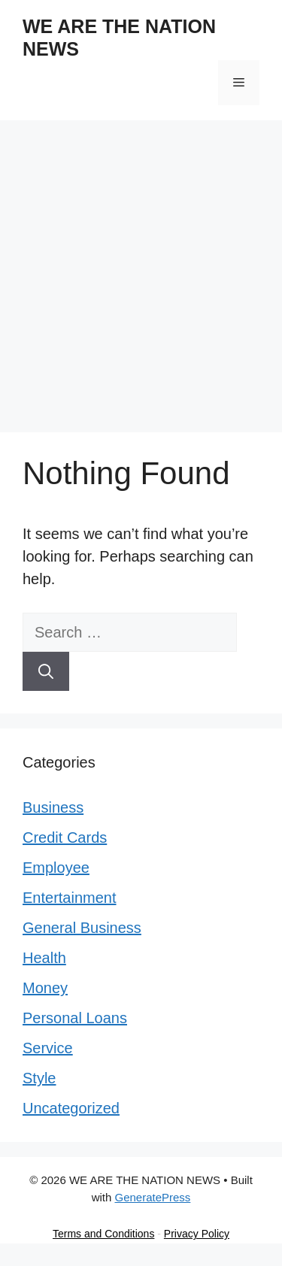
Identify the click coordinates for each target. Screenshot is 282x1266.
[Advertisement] (141, 269)
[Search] (46, 671)
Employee (56, 867)
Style (39, 1078)
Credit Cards (65, 837)
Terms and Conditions (103, 1234)
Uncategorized (71, 1108)
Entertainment (70, 897)
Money (45, 988)
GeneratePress (152, 1197)
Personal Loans (75, 1018)
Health (44, 957)
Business (53, 807)
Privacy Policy (196, 1234)
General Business (82, 927)
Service (48, 1048)
